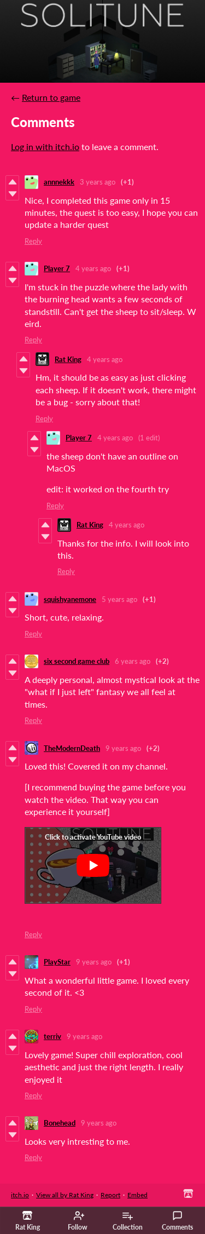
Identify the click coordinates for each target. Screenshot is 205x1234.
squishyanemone (70, 599)
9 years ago (123, 748)
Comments (177, 1220)
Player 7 (57, 268)
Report (110, 1195)
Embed (137, 1195)
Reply (33, 241)
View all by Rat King (64, 1195)
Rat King (68, 359)
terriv (52, 1036)
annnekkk (59, 181)
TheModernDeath (72, 748)
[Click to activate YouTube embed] (93, 865)
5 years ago (119, 599)
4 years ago (93, 268)
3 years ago (97, 181)
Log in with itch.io (45, 146)
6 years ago (132, 661)
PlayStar (57, 961)
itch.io (20, 1195)
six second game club (76, 661)
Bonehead (59, 1122)
